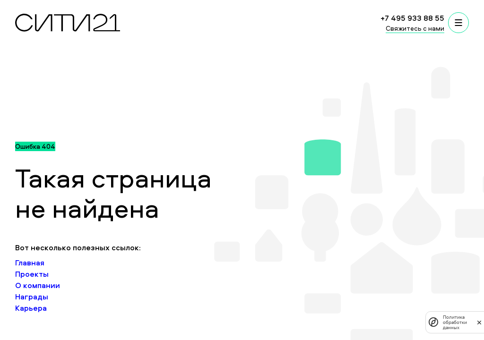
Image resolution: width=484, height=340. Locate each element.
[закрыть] (479, 322)
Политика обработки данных (455, 322)
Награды (31, 296)
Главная (29, 262)
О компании (37, 285)
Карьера (31, 308)
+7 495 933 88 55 (412, 18)
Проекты (32, 274)
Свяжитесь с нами (415, 28)
